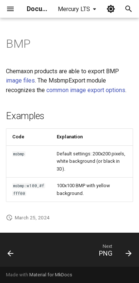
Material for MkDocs (50, 274)
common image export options (85, 90)
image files (20, 80)
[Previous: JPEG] (10, 252)
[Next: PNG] (114, 252)
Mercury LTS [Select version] (74, 9)
